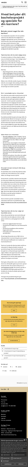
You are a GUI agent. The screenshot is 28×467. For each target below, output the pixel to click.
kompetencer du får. (8, 267)
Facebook (4, 366)
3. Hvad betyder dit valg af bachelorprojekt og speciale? (14, 356)
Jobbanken (11, 147)
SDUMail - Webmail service (8, 428)
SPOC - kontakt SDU (6, 432)
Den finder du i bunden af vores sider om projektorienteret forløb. (14, 202)
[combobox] (24, 440)
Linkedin (18, 366)
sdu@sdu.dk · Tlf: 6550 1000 (8, 405)
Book (14, 310)
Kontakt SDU (4, 404)
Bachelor (3, 414)
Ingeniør (3, 418)
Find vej (3, 402)
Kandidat (3, 416)
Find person (4, 400)
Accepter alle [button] (8, 464)
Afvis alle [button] (21, 464)
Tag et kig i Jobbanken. (8, 136)
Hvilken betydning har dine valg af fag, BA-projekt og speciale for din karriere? (15, 7)
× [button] (26, 439)
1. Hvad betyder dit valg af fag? (11, 348)
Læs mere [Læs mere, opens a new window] (13, 452)
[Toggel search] (22, 2)
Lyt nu (14, 324)
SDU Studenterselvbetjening (8, 434)
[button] (14, 461)
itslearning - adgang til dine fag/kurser (11, 430)
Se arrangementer (14, 340)
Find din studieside (6, 420)
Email (4, 370)
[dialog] (14, 452)
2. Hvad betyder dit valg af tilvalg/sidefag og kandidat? (14, 352)
